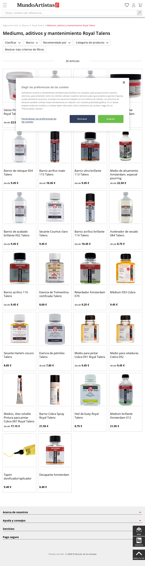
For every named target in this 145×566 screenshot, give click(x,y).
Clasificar (13, 42)
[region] (72, 104)
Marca (32, 42)
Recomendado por (57, 42)
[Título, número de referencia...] (70, 13)
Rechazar (82, 119)
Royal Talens (38, 25)
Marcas (25, 25)
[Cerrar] (124, 82)
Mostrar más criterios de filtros (24, 49)
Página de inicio (11, 25)
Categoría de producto (92, 42)
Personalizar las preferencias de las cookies (39, 120)
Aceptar (111, 119)
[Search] (139, 13)
